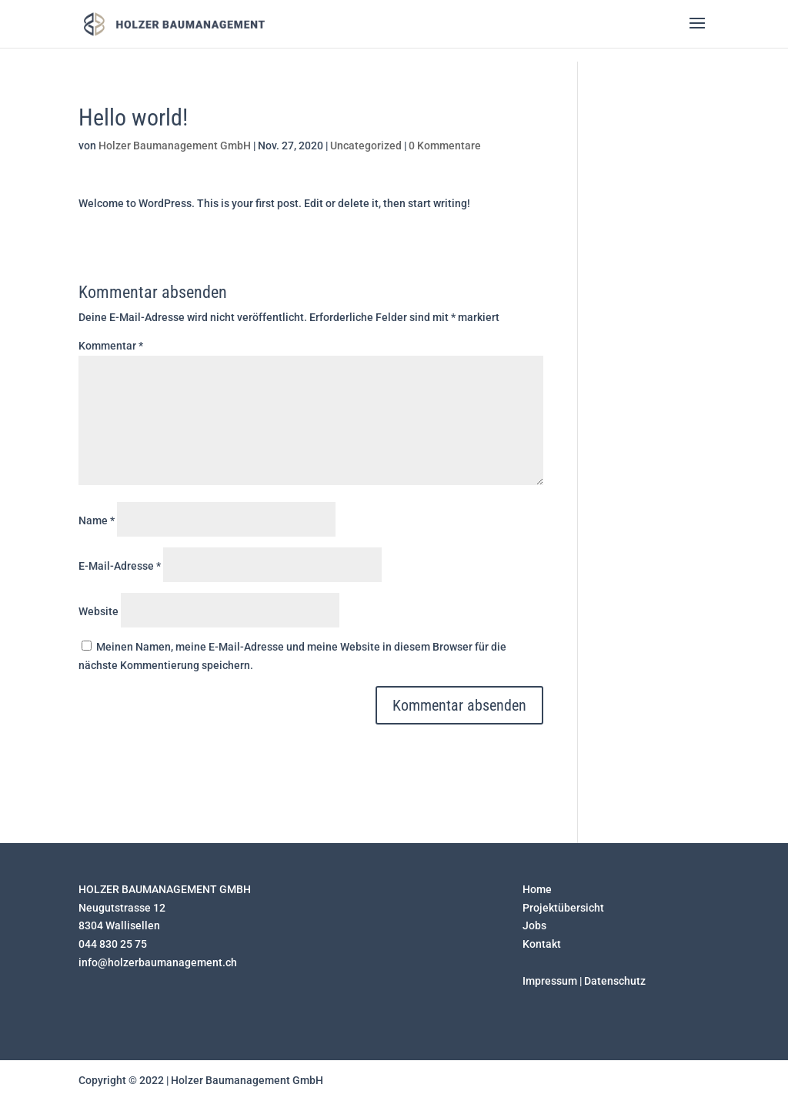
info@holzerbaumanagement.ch (157, 962)
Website (98, 611)
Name (96, 520)
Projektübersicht (563, 908)
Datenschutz (615, 981)
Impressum (550, 981)
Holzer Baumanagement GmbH (174, 145)
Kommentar (110, 346)
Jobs (534, 925)
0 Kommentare (445, 145)
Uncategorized (366, 145)
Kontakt (542, 944)
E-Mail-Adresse (119, 566)
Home (537, 889)
